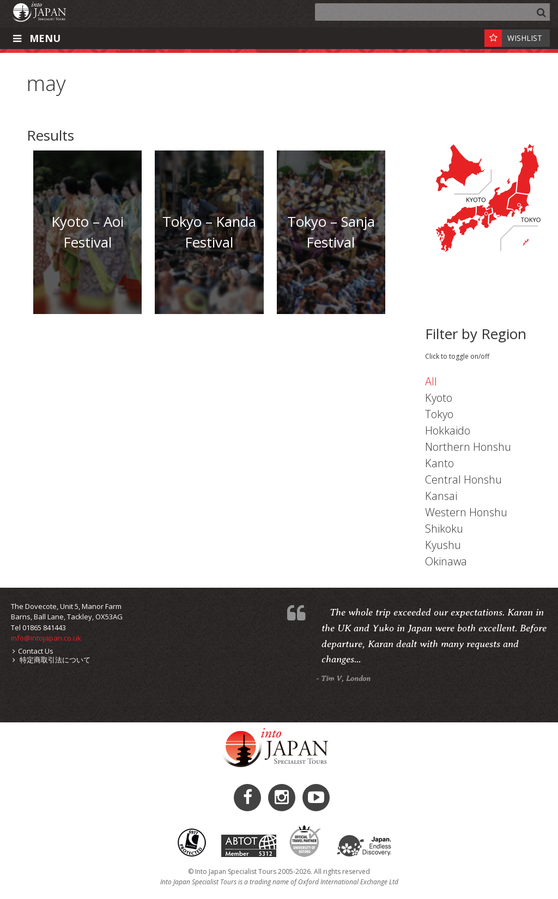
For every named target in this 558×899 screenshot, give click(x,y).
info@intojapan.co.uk (46, 638)
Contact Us (33, 651)
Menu (35, 38)
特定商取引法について (51, 660)
